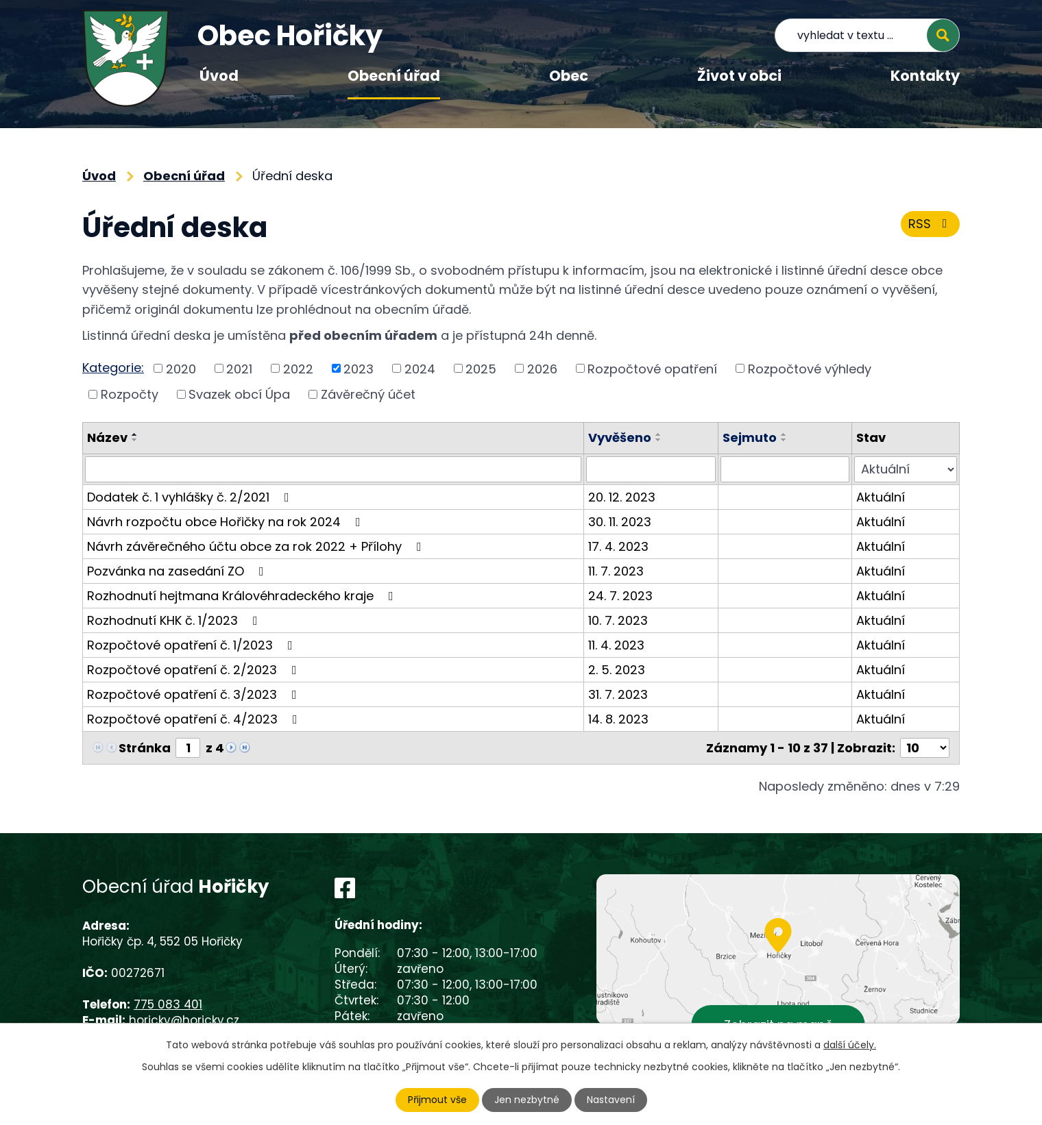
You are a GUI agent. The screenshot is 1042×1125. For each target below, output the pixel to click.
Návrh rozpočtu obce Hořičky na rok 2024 (226, 521)
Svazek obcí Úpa (239, 394)
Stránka (145, 747)
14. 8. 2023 (618, 719)
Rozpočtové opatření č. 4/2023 (195, 719)
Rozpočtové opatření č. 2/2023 (194, 669)
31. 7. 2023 (618, 694)
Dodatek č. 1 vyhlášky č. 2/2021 (191, 497)
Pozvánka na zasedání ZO (178, 571)
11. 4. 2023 (616, 645)
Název (107, 437)
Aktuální (880, 497)
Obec (568, 76)
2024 (419, 368)
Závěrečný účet (368, 394)
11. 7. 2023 (616, 571)
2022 (298, 368)
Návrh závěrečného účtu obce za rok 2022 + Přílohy (257, 546)
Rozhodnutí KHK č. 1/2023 (175, 620)
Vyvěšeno (619, 437)
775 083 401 (168, 1004)
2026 (542, 368)
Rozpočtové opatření (652, 368)
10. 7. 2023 (618, 620)
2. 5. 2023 (616, 669)
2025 (480, 368)
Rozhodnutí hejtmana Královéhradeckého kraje (243, 595)
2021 (239, 368)
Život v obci (739, 76)
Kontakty (925, 76)
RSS (930, 223)
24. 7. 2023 (620, 595)
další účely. (849, 1045)
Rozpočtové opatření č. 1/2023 (192, 645)
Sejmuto (750, 437)
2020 (181, 368)
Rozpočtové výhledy (809, 368)
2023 (358, 368)
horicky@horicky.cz (184, 1020)
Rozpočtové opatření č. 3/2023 (194, 694)
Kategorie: (113, 367)
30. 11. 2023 (619, 521)
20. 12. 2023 (621, 497)
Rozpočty (129, 394)
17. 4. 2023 (618, 546)
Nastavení (611, 1100)
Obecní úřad (394, 76)
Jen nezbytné (526, 1100)
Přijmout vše (437, 1100)
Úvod (219, 76)
